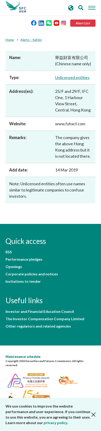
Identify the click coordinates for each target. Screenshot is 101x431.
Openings (14, 266)
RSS (9, 252)
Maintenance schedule (23, 357)
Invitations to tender (23, 281)
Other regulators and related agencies (38, 326)
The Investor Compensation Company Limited (45, 319)
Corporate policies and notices (32, 274)
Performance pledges (24, 259)
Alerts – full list (31, 40)
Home (10, 40)
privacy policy (55, 422)
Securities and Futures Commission (16, 6)
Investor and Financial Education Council (40, 311)
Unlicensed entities (72, 77)
